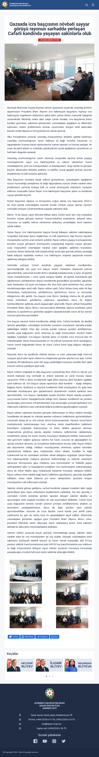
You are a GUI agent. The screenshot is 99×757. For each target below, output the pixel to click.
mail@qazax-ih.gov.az (51, 724)
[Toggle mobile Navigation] (92, 5)
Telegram (44, 637)
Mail (56, 637)
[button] (46, 676)
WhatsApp (29, 637)
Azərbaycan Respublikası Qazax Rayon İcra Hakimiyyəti (20, 4)
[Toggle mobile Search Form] (86, 4)
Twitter (15, 637)
